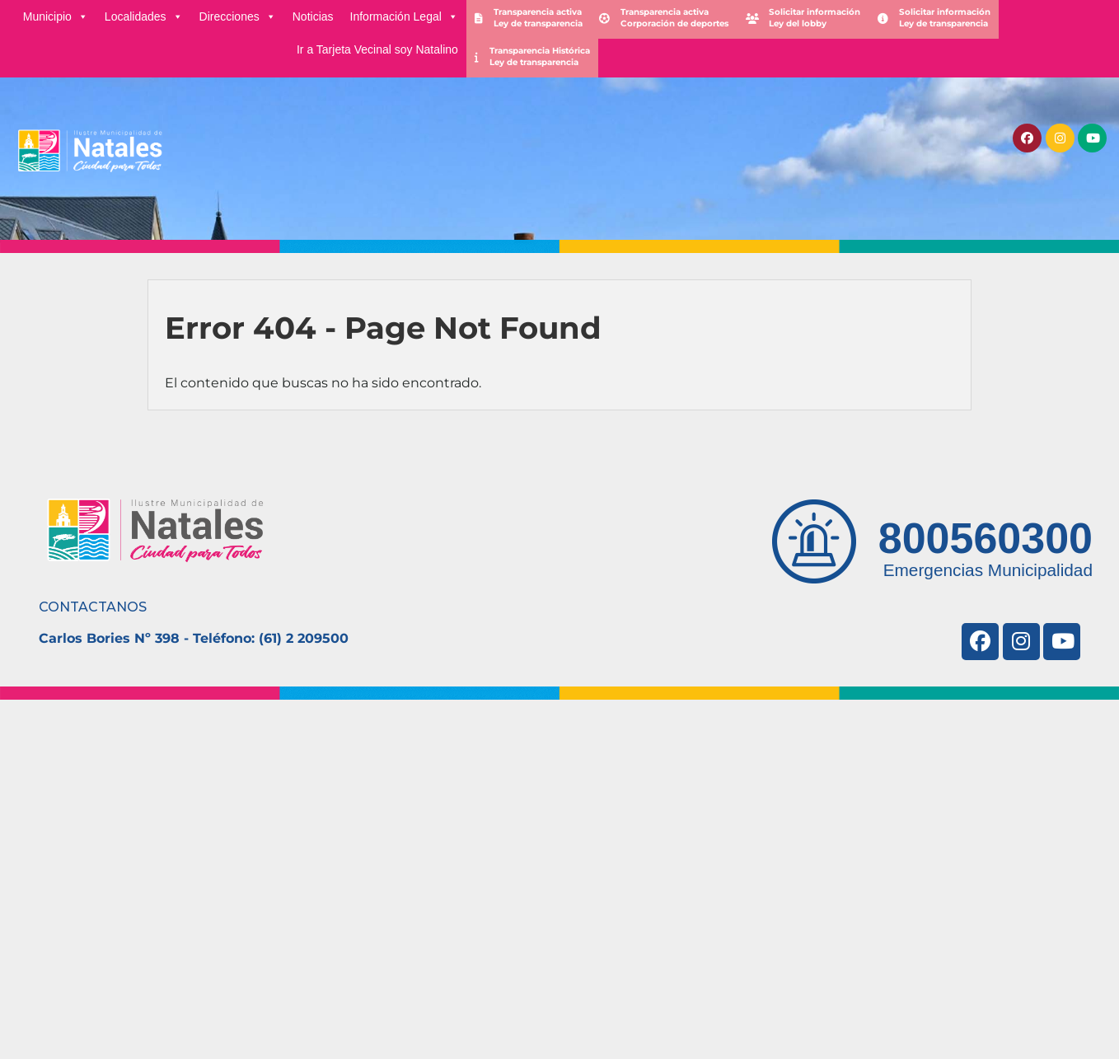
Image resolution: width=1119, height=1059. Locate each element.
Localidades (144, 16)
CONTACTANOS (93, 607)
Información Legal (404, 16)
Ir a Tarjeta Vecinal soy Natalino (377, 49)
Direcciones (237, 16)
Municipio (55, 16)
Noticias (313, 16)
